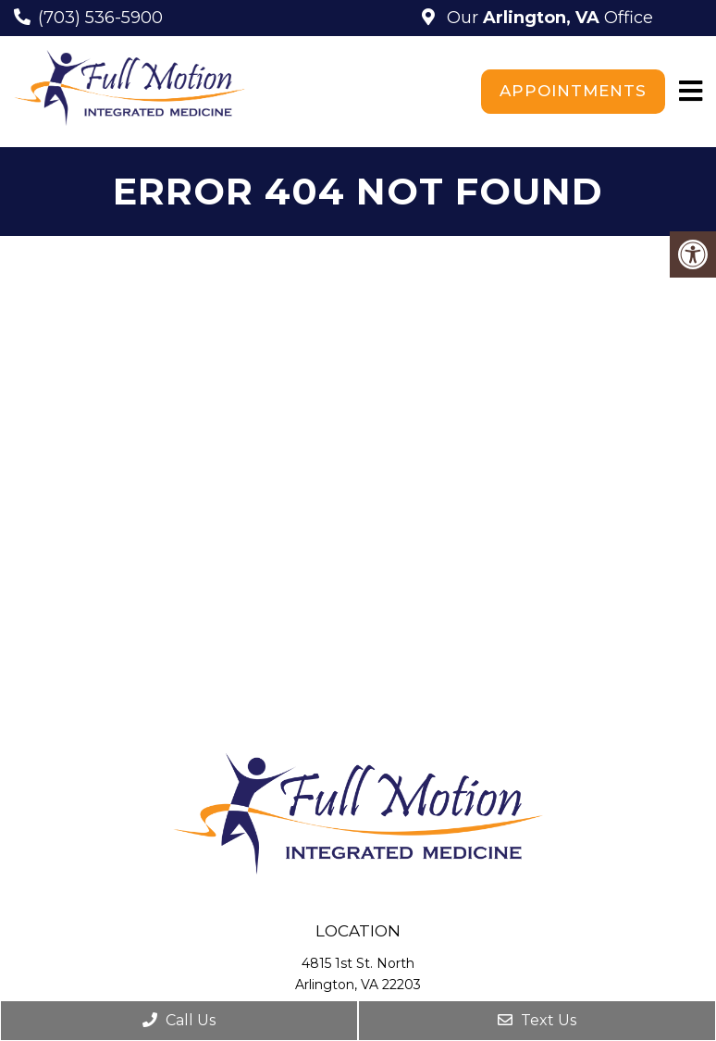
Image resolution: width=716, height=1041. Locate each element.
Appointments (573, 90)
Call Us (179, 1020)
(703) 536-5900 (100, 17)
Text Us (537, 1020)
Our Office (547, 17)
